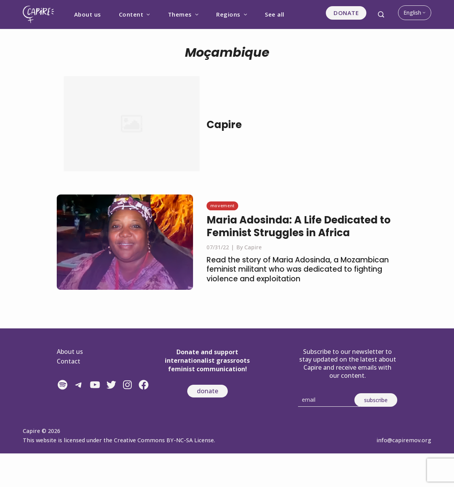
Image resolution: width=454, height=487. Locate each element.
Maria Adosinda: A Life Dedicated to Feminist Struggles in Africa (299, 226)
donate (207, 391)
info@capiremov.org (403, 440)
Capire (224, 125)
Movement (222, 205)
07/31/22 (218, 247)
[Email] (329, 400)
